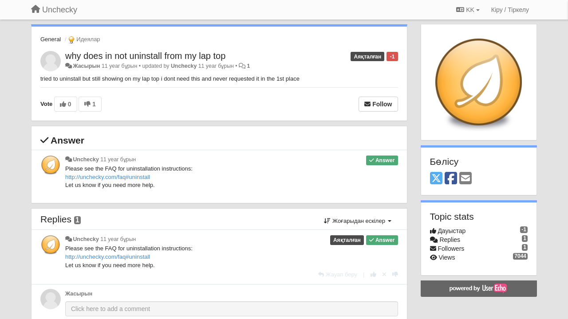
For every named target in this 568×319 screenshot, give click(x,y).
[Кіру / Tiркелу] (510, 9)
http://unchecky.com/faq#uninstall (107, 177)
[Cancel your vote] (384, 274)
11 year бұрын (118, 159)
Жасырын (86, 66)
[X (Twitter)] (436, 179)
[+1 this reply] (373, 274)
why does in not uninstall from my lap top (145, 56)
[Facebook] (451, 179)
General (50, 39)
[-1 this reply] (395, 274)
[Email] (465, 179)
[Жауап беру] (337, 274)
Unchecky (184, 66)
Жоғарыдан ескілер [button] (357, 221)
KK (467, 9)
